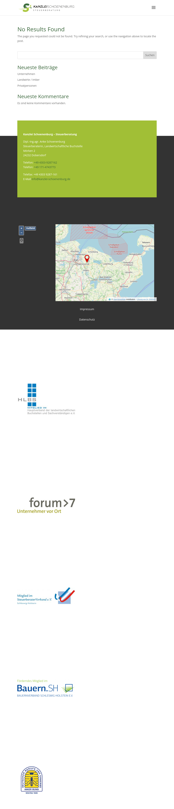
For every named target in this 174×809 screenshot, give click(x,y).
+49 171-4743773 (44, 167)
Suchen (150, 55)
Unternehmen (26, 74)
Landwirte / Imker (28, 79)
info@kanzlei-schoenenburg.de (51, 179)
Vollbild (30, 228)
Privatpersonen (27, 85)
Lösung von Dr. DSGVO (146, 299)
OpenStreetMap (119, 299)
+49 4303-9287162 (45, 162)
